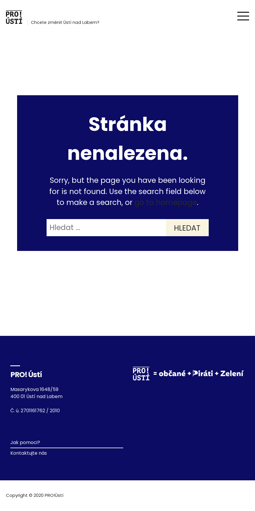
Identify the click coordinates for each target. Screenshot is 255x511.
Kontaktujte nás (28, 453)
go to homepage (165, 202)
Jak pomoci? (25, 442)
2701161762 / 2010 (40, 410)
